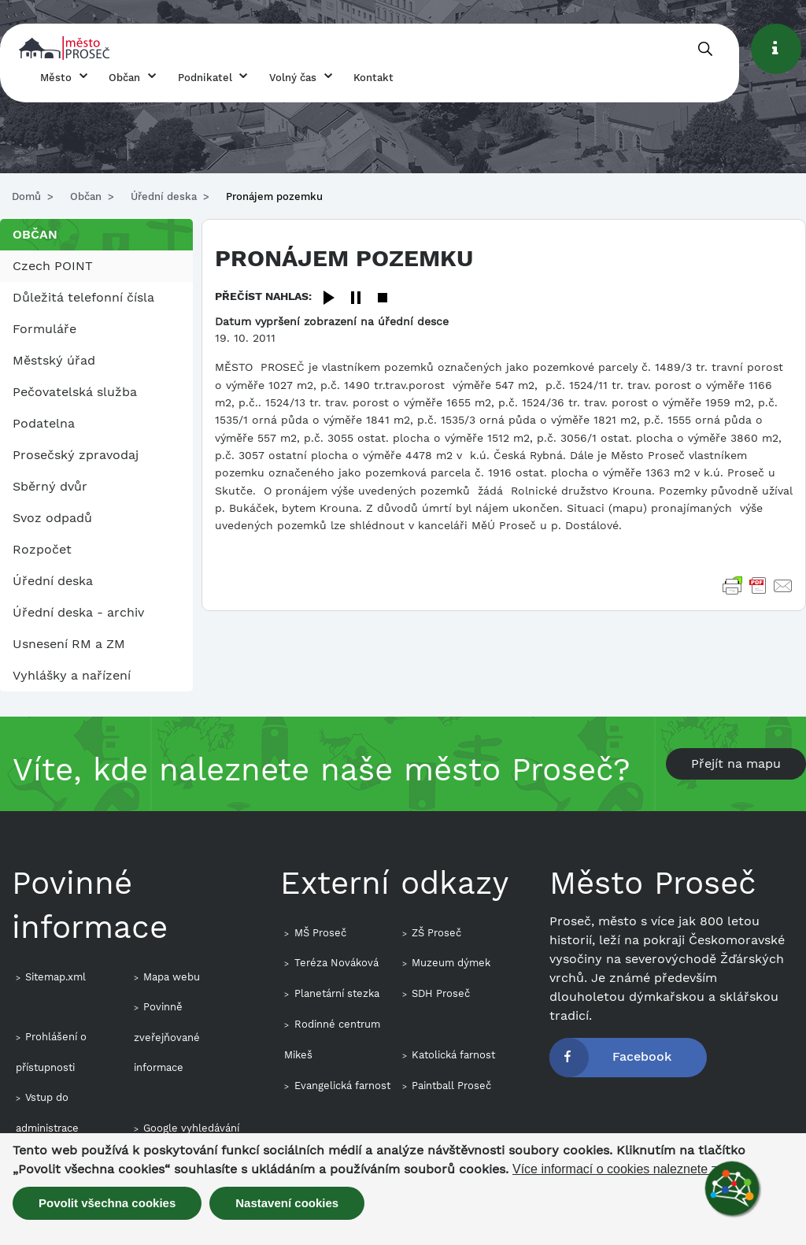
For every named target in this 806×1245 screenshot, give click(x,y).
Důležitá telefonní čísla (83, 297)
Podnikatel (205, 77)
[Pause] (355, 298)
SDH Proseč (441, 993)
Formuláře (44, 328)
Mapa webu (171, 977)
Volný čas (292, 77)
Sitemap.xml (55, 977)
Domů (26, 196)
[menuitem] (96, 266)
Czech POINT (53, 265)
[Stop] (382, 298)
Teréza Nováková (336, 963)
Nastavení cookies (286, 1203)
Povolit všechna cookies (107, 1203)
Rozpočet (42, 549)
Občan (124, 77)
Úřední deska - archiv (78, 612)
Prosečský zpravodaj (76, 454)
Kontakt (373, 77)
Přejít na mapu (736, 763)
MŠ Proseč (320, 933)
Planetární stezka (336, 993)
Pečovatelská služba (75, 391)
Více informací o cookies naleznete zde (621, 1169)
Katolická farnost (453, 1055)
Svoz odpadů (52, 517)
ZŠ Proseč (436, 933)
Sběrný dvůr (50, 486)
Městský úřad (54, 360)
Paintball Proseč (451, 1085)
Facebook (641, 1056)
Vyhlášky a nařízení (72, 675)
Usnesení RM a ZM (69, 643)
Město (56, 77)
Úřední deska (164, 196)
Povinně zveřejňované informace (167, 1037)
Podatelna (44, 423)
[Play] (329, 298)
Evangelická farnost (342, 1085)
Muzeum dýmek (451, 963)
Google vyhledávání (191, 1128)
